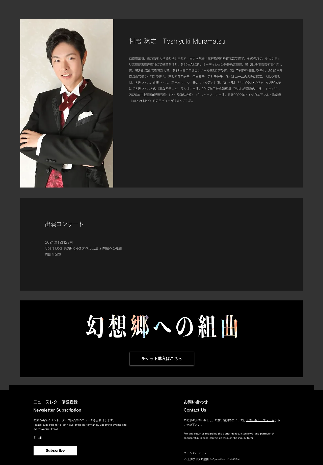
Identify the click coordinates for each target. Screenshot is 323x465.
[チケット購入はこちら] (162, 358)
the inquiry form (243, 437)
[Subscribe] (55, 450)
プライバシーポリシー (196, 453)
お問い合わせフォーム (260, 420)
